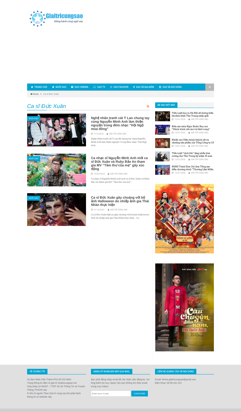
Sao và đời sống (170, 87)
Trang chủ (39, 87)
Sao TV (99, 87)
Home (34, 94)
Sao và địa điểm (143, 87)
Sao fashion (119, 87)
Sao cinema (79, 87)
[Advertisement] (120, 56)
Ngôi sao (59, 87)
